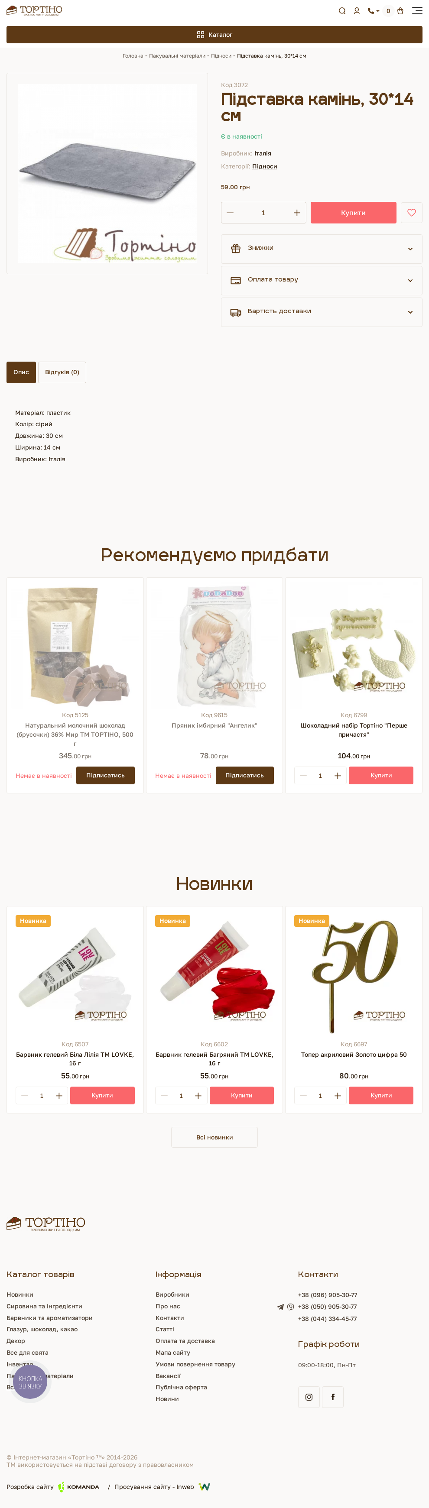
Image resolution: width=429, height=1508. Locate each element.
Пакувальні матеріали (177, 55)
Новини (167, 1399)
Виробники (172, 1295)
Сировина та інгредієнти (44, 1307)
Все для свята (27, 1353)
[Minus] (303, 775)
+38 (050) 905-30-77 (327, 1307)
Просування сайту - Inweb (162, 1488)
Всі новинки (214, 1137)
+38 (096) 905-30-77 (327, 1295)
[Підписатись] (105, 775)
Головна (133, 55)
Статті (165, 1330)
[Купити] (381, 775)
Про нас (168, 1307)
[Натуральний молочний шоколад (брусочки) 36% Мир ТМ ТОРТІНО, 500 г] (75, 646)
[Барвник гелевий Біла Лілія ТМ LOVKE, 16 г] (75, 975)
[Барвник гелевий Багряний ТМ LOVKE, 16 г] (215, 975)
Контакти (170, 1318)
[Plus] (337, 775)
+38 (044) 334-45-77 (327, 1319)
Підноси (221, 55)
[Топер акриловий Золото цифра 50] (354, 975)
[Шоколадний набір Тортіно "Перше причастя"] (354, 646)
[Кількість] (263, 212)
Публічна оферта (181, 1388)
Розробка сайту (52, 1487)
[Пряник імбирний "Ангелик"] (215, 646)
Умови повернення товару (195, 1365)
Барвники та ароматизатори (49, 1318)
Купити (353, 212)
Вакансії (168, 1376)
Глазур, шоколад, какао (42, 1330)
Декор (15, 1341)
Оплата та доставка (185, 1341)
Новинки (19, 1295)
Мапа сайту (173, 1353)
